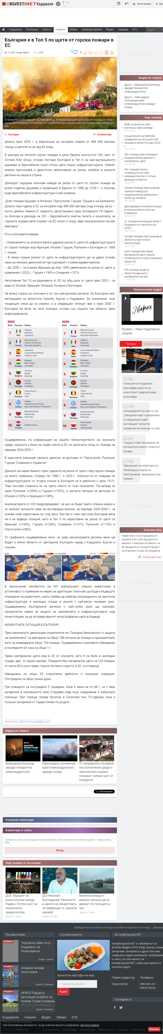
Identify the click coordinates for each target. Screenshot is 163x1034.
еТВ (74, 1017)
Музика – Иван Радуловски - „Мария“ (141, 331)
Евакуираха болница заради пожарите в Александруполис (20, 767)
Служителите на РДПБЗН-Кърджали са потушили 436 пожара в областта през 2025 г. (142, 141)
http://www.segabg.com (34, 721)
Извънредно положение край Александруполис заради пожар (58, 767)
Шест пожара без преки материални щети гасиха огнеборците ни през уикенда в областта (143, 256)
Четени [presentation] (131, 344)
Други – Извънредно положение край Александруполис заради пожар (139, 102)
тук (7, 842)
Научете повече (89, 1025)
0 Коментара (104, 134)
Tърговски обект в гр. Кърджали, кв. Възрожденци (36, 947)
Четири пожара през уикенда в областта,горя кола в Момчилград (143, 239)
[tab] (131, 345)
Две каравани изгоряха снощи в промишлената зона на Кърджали (142, 209)
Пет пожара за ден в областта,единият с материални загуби (136, 273)
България (13, 134)
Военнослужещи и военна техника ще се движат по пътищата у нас (94, 901)
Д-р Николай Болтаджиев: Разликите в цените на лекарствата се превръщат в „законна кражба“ (59, 903)
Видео (46, 1017)
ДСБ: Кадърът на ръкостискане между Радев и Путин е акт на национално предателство (21, 903)
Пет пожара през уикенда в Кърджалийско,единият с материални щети (140, 158)
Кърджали (11, 1017)
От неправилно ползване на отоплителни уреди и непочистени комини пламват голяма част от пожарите (96, 771)
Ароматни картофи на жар (75, 975)
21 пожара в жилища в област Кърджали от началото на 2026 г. (142, 224)
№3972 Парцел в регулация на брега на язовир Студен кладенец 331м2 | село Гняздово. (38, 999)
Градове (123, 29)
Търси (63, 991)
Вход (59, 850)
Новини (60, 29)
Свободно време (92, 29)
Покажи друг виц (150, 556)
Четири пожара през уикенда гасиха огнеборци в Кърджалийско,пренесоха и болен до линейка (142, 193)
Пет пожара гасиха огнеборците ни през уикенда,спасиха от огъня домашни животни (140, 174)
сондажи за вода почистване (32, 970)
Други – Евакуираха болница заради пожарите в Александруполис (142, 88)
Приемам (154, 1029)
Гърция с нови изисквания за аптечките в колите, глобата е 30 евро (141, 447)
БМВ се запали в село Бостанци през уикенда (138, 126)
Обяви (61, 1017)
